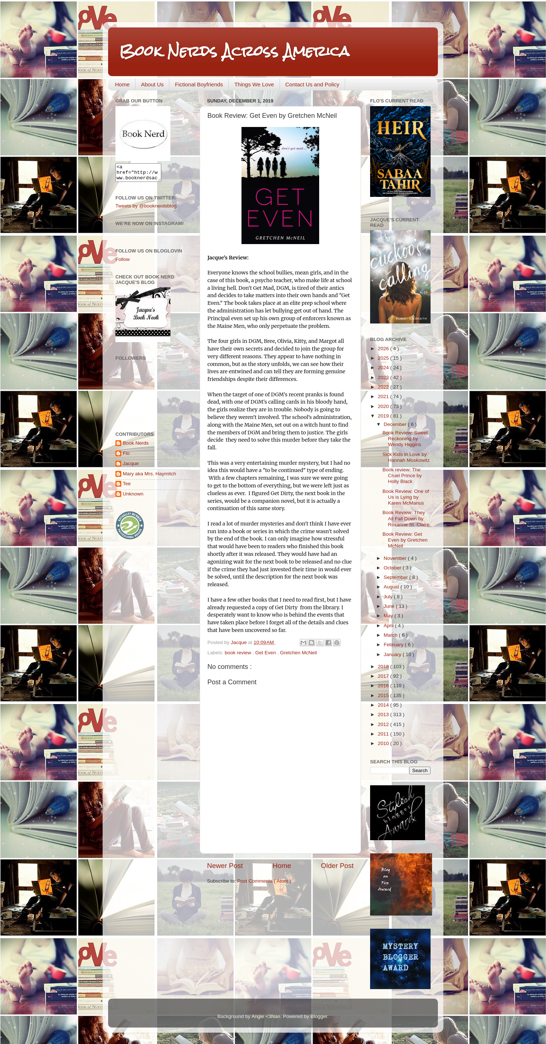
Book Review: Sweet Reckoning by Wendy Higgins (405, 438)
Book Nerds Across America (234, 51)
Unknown (133, 497)
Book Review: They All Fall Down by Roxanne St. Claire (406, 518)
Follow (122, 262)
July (389, 596)
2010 (384, 743)
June (390, 606)
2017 (384, 676)
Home (122, 84)
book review (238, 652)
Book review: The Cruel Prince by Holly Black (402, 475)
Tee (127, 487)
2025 (384, 358)
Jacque (131, 466)
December (396, 424)
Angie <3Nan (265, 1016)
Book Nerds (136, 446)
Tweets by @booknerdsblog (146, 209)
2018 (384, 666)
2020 (384, 406)
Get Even (266, 652)
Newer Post (225, 865)
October (393, 567)
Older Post (337, 865)
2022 (384, 387)
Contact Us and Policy (312, 84)
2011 (384, 734)
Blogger (318, 1016)
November (396, 558)
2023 (384, 377)
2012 (384, 724)
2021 (384, 396)
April (389, 625)
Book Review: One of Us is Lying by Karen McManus (406, 497)
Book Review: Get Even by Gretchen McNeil (405, 540)
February (394, 644)
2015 (384, 695)
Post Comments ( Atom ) (264, 881)
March (391, 635)
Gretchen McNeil (298, 652)
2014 (384, 705)
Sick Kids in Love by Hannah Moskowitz (406, 457)
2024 (384, 367)
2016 (384, 685)
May (389, 615)
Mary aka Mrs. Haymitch (149, 477)
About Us (152, 84)
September (396, 577)
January (393, 654)
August (392, 587)
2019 (384, 416)
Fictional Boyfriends (199, 84)
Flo (126, 456)
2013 (384, 714)
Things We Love (254, 84)
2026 (384, 348)
